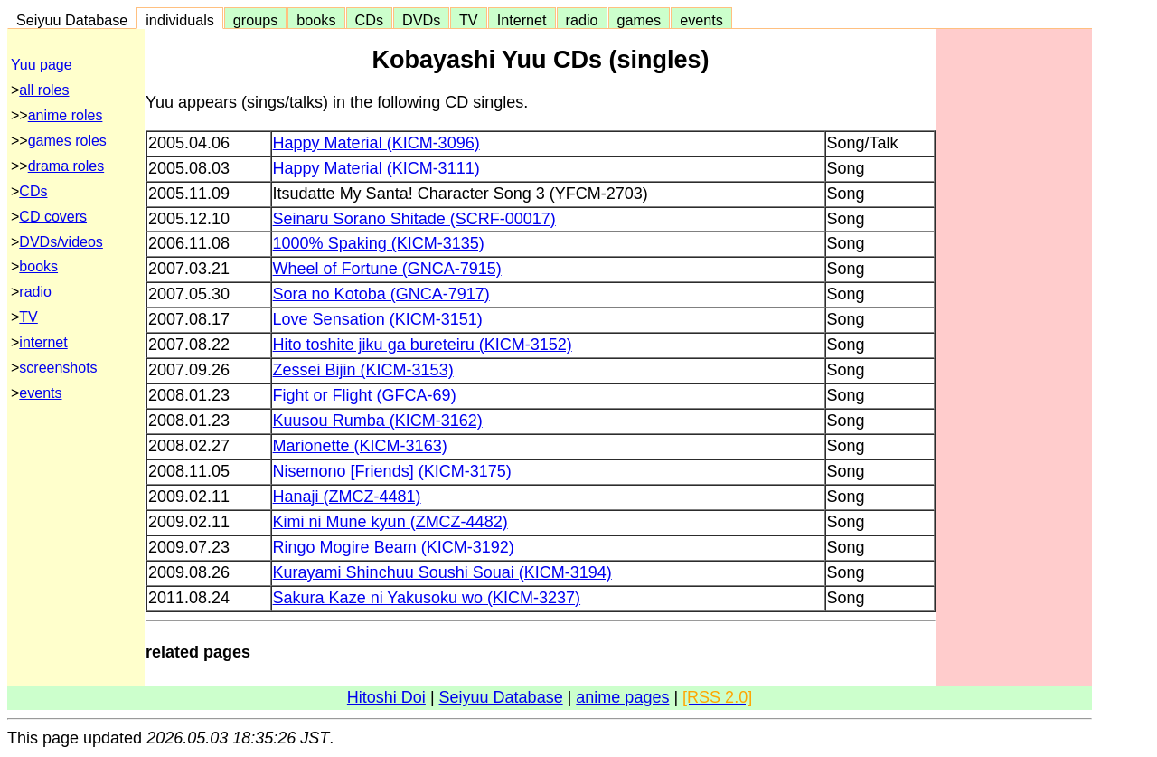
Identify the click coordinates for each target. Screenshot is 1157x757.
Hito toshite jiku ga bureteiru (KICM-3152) (422, 345)
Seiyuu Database (72, 20)
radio (582, 20)
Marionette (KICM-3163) (360, 446)
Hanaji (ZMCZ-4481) (347, 496)
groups (256, 20)
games (639, 20)
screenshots (58, 367)
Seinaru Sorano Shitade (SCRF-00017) (414, 219)
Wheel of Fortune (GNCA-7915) (387, 269)
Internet (522, 20)
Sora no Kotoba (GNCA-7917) (381, 294)
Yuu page (41, 64)
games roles (67, 140)
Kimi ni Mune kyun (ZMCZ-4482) (390, 522)
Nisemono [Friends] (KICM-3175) (392, 471)
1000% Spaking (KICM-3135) (378, 243)
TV (468, 20)
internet (43, 342)
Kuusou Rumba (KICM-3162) (378, 421)
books (315, 20)
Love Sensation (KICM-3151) (378, 319)
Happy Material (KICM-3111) (376, 168)
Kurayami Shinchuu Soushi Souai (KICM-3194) (442, 572)
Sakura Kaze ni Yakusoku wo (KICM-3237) (427, 598)
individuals (179, 20)
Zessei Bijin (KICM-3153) (363, 370)
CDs (369, 20)
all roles (44, 90)
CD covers (53, 216)
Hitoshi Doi (386, 697)
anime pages (622, 697)
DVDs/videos (60, 242)
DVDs (421, 20)
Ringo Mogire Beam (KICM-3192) (393, 547)
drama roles (66, 166)
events (701, 20)
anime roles (65, 115)
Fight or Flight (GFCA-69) (364, 395)
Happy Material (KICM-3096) (376, 143)
